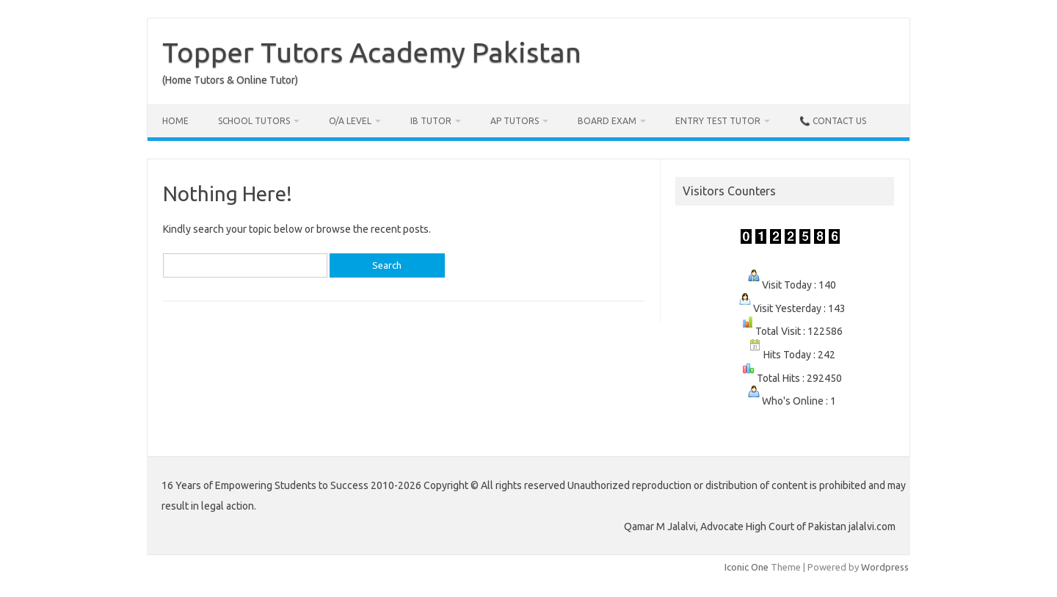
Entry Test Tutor (717, 121)
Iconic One (746, 567)
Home (175, 121)
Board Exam (607, 121)
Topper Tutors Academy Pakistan (371, 52)
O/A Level (350, 121)
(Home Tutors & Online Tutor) (230, 80)
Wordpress (885, 567)
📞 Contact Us (832, 121)
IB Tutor (430, 121)
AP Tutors (514, 121)
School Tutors (254, 121)
